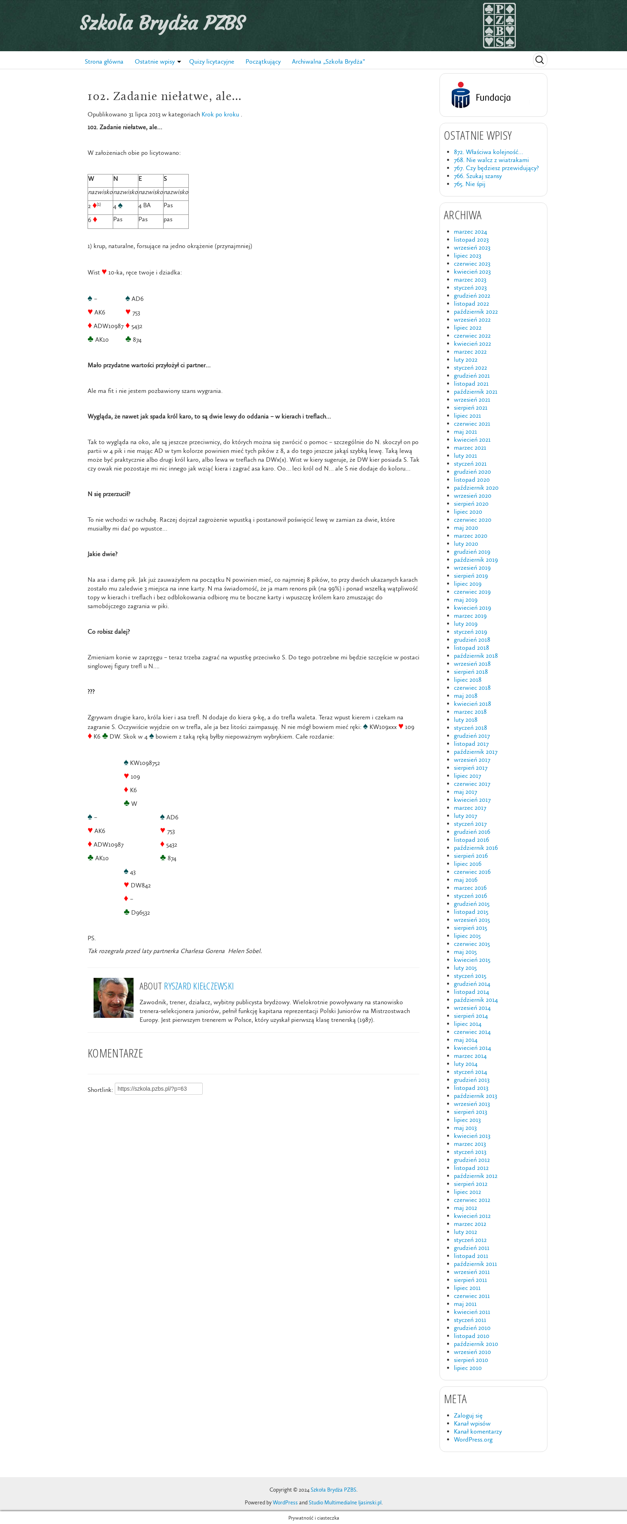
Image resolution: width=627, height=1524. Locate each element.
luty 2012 (465, 1232)
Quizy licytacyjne (211, 61)
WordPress (285, 1502)
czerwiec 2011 (472, 1296)
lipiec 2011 (467, 1288)
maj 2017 (465, 791)
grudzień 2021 (472, 375)
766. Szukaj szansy (478, 176)
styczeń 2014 (470, 1071)
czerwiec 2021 (472, 423)
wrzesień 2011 (472, 1272)
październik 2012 (475, 1176)
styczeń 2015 (470, 975)
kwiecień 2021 (472, 439)
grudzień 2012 (472, 1160)
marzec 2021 (470, 447)
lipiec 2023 (467, 255)
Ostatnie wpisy (155, 61)
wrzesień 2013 (472, 1103)
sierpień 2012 (470, 1184)
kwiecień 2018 (472, 703)
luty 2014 (465, 1063)
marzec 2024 (470, 231)
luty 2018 (465, 719)
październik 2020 (476, 487)
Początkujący (263, 61)
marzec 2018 (470, 711)
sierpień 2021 (470, 407)
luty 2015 (465, 967)
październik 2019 (476, 559)
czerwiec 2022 (472, 335)
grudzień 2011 (471, 1248)
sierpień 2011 (470, 1280)
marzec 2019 (470, 615)
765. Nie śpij (469, 184)
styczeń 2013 (470, 1152)
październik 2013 (475, 1095)
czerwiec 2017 (472, 783)
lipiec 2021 (467, 415)
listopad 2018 (471, 647)
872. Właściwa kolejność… (488, 152)
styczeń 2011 (470, 1320)
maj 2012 (465, 1208)
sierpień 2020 (471, 503)
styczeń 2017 (470, 823)
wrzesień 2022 (472, 319)
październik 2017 (475, 751)
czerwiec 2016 (472, 871)
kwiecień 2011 (472, 1312)
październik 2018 (476, 655)
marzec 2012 (470, 1224)
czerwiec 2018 (472, 687)
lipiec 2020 (468, 511)
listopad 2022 (471, 303)
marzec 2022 (470, 351)
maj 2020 (466, 527)
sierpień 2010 (471, 1360)
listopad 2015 (471, 911)
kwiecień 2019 (472, 607)
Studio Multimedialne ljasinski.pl (345, 1502)
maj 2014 (465, 1039)
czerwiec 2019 (472, 591)
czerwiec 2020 (472, 519)
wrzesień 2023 (472, 247)
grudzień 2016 (472, 831)
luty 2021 (465, 455)
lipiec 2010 (468, 1368)
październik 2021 (475, 391)
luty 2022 (465, 359)
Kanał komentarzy (478, 1431)
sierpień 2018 (471, 671)
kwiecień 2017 (472, 799)
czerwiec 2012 (472, 1200)
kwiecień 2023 (472, 271)
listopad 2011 (471, 1256)
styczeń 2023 (470, 287)
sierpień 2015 (470, 927)
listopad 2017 (471, 743)
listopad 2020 (472, 479)
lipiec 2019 (467, 583)
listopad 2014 (471, 991)
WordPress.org (473, 1439)
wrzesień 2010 (472, 1352)
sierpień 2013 (470, 1111)
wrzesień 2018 (472, 663)
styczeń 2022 (470, 367)
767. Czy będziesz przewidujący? (496, 168)
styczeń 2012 (470, 1240)
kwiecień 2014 (472, 1047)
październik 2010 (476, 1344)
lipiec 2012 (467, 1192)
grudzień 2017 (472, 735)
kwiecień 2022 (472, 343)
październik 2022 (476, 311)
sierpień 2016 (471, 855)
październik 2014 (476, 999)
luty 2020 (466, 543)
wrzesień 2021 (472, 399)
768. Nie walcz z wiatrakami (491, 160)
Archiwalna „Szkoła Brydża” (328, 61)
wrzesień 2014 (472, 1007)
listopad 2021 (471, 383)
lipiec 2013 (467, 1119)
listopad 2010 (471, 1336)
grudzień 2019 (472, 551)
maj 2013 (465, 1127)
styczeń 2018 (470, 727)
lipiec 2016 (467, 863)
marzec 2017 (470, 807)
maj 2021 (465, 431)
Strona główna (104, 61)
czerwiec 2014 (472, 1031)
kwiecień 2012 (472, 1216)
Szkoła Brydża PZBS (162, 23)
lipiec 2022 (467, 327)
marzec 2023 (470, 279)
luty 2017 (465, 815)
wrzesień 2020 (472, 495)
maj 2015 (465, 951)
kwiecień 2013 (472, 1135)
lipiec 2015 (467, 935)
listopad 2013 (471, 1087)
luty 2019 (465, 623)
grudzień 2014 (472, 983)
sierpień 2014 (471, 1015)
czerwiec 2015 (472, 943)
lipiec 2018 (467, 679)
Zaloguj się (468, 1415)
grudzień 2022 (472, 295)
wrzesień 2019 (472, 567)
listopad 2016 (471, 839)
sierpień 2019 (471, 575)
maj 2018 (465, 695)
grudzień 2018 (472, 639)
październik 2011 (475, 1264)
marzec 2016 (470, 887)
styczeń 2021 (470, 463)
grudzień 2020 (472, 471)
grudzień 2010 (472, 1328)
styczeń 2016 (470, 895)
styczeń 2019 (470, 631)
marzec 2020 (470, 535)
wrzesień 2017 (472, 759)
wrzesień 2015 (472, 919)
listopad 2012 (471, 1168)
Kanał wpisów (472, 1423)
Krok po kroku (220, 114)
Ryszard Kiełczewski (199, 985)
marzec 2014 (470, 1055)
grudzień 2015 (471, 903)
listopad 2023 (471, 239)
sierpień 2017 (470, 767)
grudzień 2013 (471, 1079)
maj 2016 (465, 879)
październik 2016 (476, 847)
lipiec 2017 (467, 775)
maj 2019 (465, 599)
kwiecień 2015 (472, 959)
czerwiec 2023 (472, 263)
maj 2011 (465, 1304)
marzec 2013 (470, 1144)
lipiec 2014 (467, 1023)
